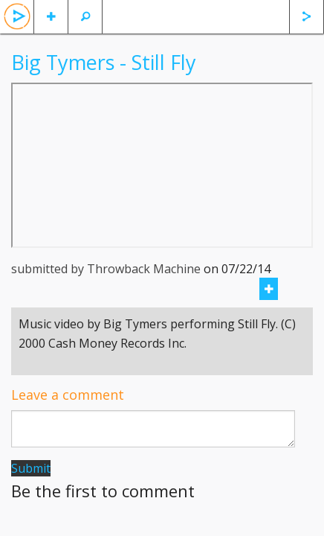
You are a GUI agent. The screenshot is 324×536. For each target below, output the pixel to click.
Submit (31, 468)
